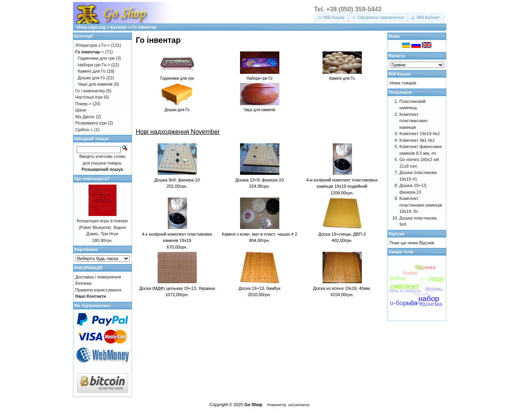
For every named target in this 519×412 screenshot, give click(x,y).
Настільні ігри (89, 97)
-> (89, 51)
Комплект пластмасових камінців (414, 121)
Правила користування (98, 289)
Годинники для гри (96, 58)
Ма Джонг (85, 116)
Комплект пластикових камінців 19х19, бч (421, 205)
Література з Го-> (92, 45)
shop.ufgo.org (91, 27)
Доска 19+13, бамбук (259, 288)
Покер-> (83, 103)
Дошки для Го (91, 77)
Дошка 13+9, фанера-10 (259, 180)
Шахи (80, 110)
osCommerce (298, 405)
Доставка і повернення (98, 277)
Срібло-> (84, 129)
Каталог (118, 27)
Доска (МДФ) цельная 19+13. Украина (177, 288)
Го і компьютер (90, 90)
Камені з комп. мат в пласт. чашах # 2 (259, 234)
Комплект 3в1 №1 (417, 140)
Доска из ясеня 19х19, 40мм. (342, 288)
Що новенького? (92, 178)
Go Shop (253, 404)
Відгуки (397, 233)
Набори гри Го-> (94, 64)
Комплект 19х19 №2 (420, 133)
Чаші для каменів (95, 84)
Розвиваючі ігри (91, 123)
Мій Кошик (400, 73)
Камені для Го (92, 71)
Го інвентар (144, 27)
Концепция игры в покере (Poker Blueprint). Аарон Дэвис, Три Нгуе (102, 227)
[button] (331, 17)
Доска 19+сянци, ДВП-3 (342, 234)
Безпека (83, 283)
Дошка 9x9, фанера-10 (177, 180)
